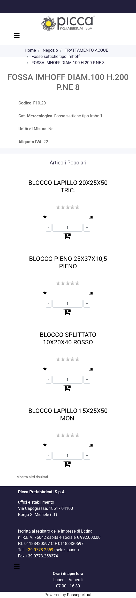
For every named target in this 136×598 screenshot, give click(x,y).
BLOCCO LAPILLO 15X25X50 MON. (68, 414)
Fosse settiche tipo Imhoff (56, 56)
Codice (24, 103)
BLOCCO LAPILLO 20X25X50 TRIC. (68, 186)
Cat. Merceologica (35, 115)
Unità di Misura (32, 128)
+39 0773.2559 (39, 549)
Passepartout (79, 594)
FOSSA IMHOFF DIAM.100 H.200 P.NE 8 (68, 62)
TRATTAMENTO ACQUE (86, 50)
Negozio (50, 50)
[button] (45, 217)
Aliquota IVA (29, 141)
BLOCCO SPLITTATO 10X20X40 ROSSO (68, 338)
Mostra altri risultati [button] (32, 477)
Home (30, 50)
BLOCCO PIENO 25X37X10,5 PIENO (68, 262)
